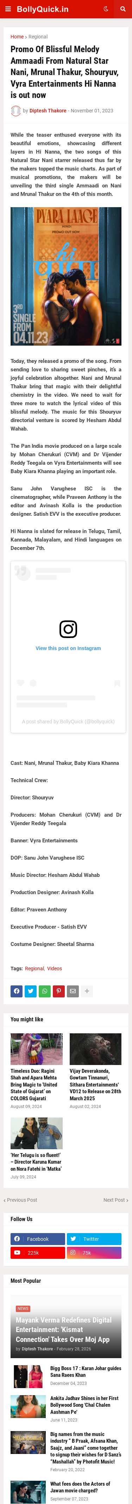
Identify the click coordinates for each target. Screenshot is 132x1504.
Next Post (114, 1200)
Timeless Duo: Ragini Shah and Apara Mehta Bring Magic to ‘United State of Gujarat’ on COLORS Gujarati (34, 1085)
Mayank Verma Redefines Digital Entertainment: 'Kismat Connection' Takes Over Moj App (64, 1330)
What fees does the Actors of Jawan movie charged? (80, 1487)
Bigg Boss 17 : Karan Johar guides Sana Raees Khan (85, 1372)
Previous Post (22, 1200)
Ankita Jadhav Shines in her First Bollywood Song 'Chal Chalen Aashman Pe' (84, 1405)
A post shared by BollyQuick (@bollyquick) (68, 721)
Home (17, 36)
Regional (38, 36)
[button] (8, 9)
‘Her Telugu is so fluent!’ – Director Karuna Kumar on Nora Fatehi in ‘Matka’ (36, 1162)
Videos (54, 968)
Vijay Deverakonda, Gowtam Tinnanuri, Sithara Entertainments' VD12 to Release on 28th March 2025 (95, 1085)
